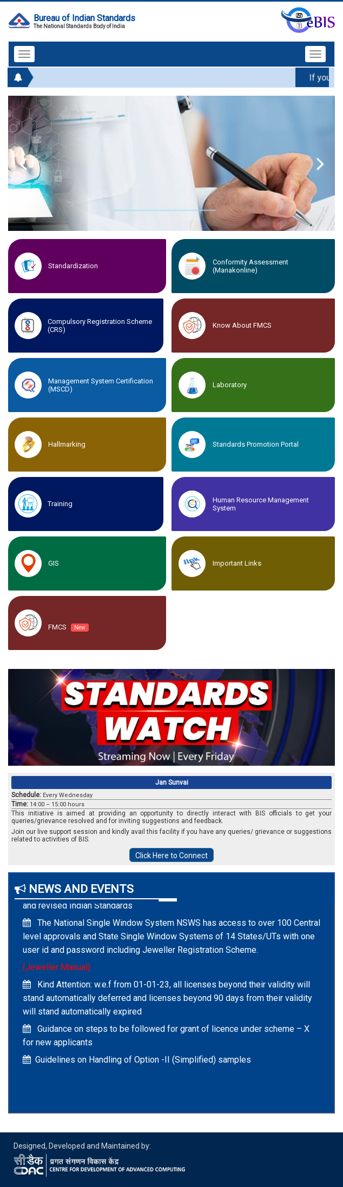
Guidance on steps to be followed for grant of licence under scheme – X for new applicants (166, 1039)
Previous (30, 163)
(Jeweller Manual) (56, 970)
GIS (53, 563)
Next (313, 163)
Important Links (237, 563)
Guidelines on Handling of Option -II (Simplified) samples (137, 1063)
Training (60, 504)
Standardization (73, 266)
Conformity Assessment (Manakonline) (250, 266)
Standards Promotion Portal (256, 444)
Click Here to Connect (171, 855)
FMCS (68, 627)
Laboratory (230, 385)
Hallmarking (66, 444)
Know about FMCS (242, 325)
